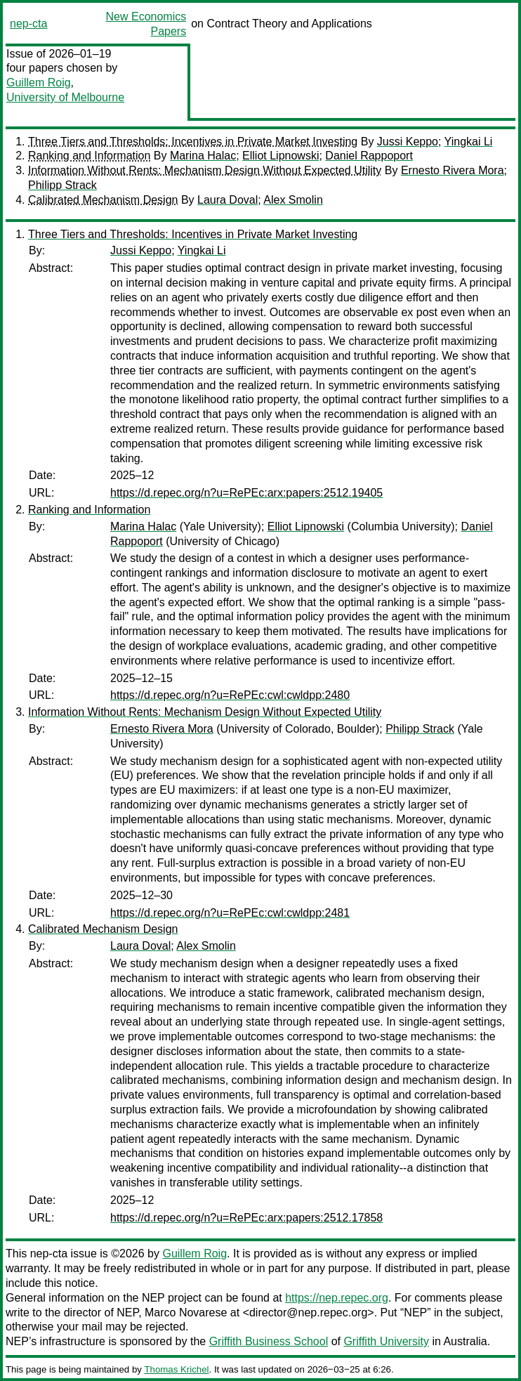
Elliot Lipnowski (280, 156)
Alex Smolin (292, 200)
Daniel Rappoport (369, 156)
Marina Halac (203, 156)
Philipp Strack (62, 185)
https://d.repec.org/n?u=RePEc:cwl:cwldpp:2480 (230, 695)
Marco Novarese (186, 1312)
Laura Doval (227, 200)
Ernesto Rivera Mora (452, 170)
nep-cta (28, 24)
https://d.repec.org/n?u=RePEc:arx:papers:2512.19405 (246, 493)
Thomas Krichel (176, 1369)
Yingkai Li (468, 142)
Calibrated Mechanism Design (103, 200)
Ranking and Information (89, 156)
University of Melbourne (65, 97)
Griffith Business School (269, 1341)
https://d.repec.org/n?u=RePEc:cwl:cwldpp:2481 (230, 913)
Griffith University (386, 1341)
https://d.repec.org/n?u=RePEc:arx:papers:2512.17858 (246, 1218)
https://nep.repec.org (336, 1298)
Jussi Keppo (407, 142)
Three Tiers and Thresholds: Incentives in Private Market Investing (192, 142)
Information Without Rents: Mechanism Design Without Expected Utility (204, 170)
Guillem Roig (38, 83)
